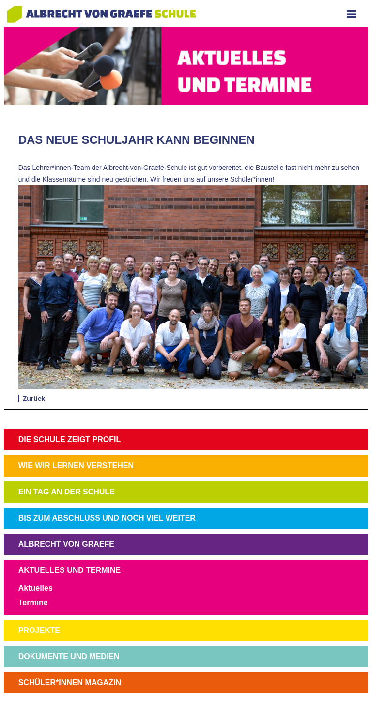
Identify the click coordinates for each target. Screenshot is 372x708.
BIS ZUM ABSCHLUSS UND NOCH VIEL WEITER (107, 518)
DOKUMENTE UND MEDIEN (69, 656)
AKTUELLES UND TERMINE (69, 570)
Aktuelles (35, 588)
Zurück (34, 398)
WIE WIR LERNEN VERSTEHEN (76, 466)
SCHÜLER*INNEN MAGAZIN (69, 682)
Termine (33, 603)
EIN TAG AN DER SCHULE (66, 492)
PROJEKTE (39, 630)
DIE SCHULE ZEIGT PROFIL (69, 439)
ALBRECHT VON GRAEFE (66, 544)
